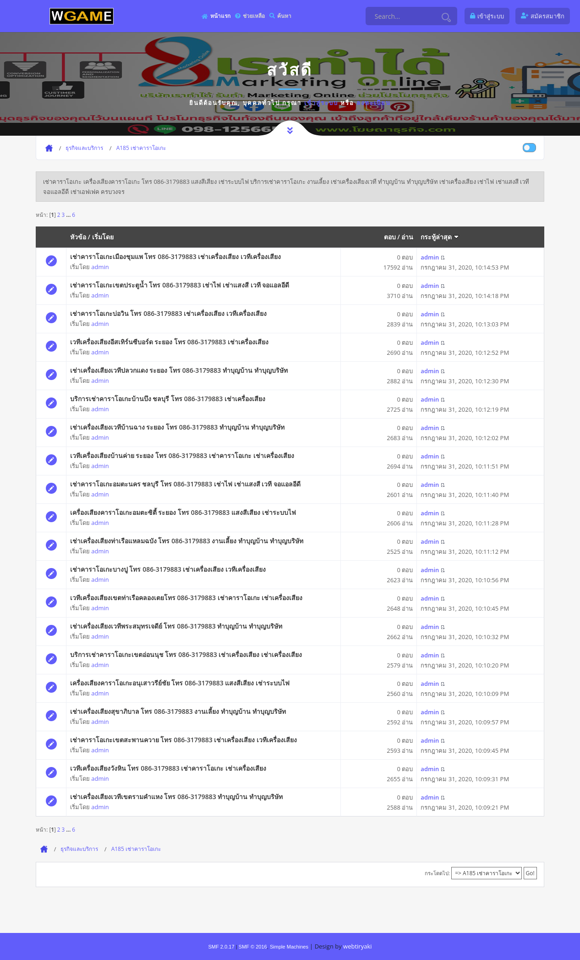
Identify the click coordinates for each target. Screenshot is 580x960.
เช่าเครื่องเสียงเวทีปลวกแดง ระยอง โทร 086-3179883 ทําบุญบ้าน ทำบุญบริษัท (179, 370)
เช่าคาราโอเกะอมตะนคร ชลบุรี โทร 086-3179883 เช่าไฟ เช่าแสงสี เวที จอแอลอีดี (185, 484)
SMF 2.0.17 (221, 946)
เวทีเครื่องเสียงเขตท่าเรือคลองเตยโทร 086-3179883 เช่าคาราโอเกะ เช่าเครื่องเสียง (186, 597)
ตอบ (390, 236)
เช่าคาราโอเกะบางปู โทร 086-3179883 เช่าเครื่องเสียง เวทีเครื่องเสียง (168, 569)
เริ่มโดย (103, 236)
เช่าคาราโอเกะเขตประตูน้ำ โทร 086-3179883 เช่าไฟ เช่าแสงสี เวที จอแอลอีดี (179, 285)
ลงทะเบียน (373, 103)
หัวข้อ (78, 236)
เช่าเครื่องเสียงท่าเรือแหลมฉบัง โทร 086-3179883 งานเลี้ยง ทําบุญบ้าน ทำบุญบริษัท (186, 540)
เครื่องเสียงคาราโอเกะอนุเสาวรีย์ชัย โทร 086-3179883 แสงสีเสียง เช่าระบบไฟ (180, 683)
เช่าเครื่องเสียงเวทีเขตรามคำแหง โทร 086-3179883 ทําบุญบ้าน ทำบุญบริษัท (176, 796)
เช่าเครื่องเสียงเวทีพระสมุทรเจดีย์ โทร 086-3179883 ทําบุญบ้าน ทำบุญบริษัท (176, 626)
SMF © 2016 (253, 946)
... (69, 214)
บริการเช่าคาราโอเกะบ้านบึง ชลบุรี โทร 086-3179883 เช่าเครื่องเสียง (167, 398)
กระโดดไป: (437, 873)
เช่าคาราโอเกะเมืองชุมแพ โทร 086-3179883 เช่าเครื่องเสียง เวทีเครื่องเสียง (175, 256)
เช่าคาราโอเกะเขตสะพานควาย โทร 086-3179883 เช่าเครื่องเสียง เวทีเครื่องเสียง (183, 739)
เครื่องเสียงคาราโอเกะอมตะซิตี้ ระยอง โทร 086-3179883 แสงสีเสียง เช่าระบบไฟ (183, 512)
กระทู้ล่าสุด (440, 236)
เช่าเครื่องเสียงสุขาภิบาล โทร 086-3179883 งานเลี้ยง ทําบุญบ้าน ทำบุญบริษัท (178, 711)
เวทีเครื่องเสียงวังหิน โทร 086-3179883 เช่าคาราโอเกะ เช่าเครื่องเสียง (168, 768)
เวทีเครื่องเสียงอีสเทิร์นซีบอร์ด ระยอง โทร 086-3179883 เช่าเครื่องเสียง (169, 341)
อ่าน (407, 236)
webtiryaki (357, 946)
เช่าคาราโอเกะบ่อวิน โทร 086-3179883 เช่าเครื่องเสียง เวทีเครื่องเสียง (168, 313)
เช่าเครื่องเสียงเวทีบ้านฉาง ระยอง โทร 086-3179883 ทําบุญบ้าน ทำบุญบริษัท (177, 427)
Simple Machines (289, 946)
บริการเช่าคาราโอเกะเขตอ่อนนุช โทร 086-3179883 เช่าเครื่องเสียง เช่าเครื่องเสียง (186, 654)
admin (100, 267)
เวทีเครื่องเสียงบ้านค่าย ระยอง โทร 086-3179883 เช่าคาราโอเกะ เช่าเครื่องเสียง (182, 455)
